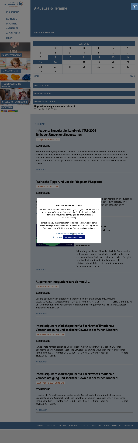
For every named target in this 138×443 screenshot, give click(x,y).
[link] (134, 6)
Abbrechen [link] (57, 237)
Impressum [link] (78, 233)
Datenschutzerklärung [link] (64, 233)
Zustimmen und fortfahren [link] (73, 237)
